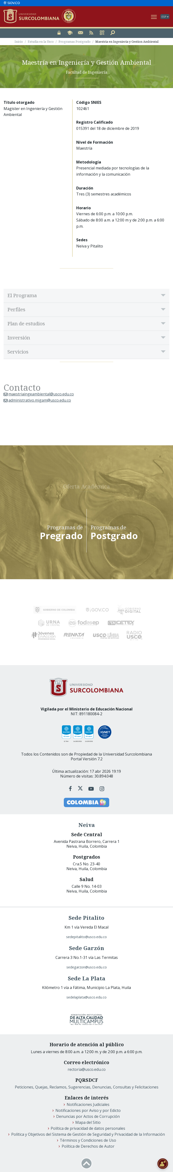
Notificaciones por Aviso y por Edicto (88, 1109)
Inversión (18, 347)
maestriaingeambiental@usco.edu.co (41, 394)
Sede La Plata (86, 977)
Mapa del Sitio (88, 1121)
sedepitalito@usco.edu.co (86, 936)
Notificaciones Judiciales (88, 1103)
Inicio (19, 42)
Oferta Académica (86, 485)
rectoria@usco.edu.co (87, 1068)
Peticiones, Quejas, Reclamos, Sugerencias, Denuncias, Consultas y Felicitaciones (86, 1086)
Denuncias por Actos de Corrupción (88, 1115)
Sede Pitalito (86, 916)
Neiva (86, 824)
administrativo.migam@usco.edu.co (39, 400)
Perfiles (16, 318)
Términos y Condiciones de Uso (88, 1139)
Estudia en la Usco (41, 42)
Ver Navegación (154, 15)
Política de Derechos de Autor (88, 1145)
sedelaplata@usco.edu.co (86, 996)
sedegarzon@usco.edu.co (86, 966)
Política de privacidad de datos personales (88, 1127)
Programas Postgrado (75, 42)
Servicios (17, 361)
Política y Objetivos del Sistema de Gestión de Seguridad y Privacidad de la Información (88, 1133)
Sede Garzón (86, 947)
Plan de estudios (26, 333)
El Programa (22, 304)
